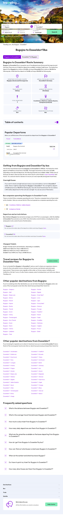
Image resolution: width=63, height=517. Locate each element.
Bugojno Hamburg (36, 323)
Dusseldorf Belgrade (37, 374)
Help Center (51, 504)
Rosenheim (51, 174)
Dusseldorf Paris (8, 360)
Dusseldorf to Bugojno (29, 57)
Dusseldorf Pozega (37, 385)
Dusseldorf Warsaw (37, 377)
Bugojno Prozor (36, 328)
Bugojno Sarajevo (8, 289)
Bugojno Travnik (8, 309)
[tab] (31, 150)
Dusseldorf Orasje (8, 396)
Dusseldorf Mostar (9, 371)
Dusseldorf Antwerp (37, 365)
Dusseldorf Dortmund (37, 360)
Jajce (46, 174)
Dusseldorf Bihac (36, 388)
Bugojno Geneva (36, 306)
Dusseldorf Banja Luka (10, 374)
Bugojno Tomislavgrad (10, 317)
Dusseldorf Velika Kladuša (11, 382)
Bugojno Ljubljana (8, 331)
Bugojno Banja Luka (9, 295)
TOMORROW (17, 139)
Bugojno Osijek (36, 317)
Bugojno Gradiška (36, 320)
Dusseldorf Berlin (36, 363)
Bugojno (9, 81)
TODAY (8, 139)
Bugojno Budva (8, 306)
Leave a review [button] (53, 261)
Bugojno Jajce (35, 300)
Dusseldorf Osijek (36, 382)
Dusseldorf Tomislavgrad (10, 391)
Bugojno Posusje (36, 309)
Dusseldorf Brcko (8, 393)
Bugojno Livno (35, 298)
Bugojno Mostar (36, 289)
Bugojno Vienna (8, 328)
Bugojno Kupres (8, 303)
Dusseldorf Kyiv (36, 368)
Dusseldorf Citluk (8, 388)
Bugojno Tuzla (7, 334)
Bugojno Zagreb (36, 292)
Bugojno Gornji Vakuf (37, 303)
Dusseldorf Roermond (10, 357)
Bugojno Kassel (36, 314)
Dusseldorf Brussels (37, 354)
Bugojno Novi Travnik (9, 320)
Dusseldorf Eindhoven (9, 354)
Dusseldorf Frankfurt (37, 351)
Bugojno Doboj (8, 314)
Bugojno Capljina (36, 326)
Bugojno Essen (7, 323)
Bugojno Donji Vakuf (37, 295)
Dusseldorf (42, 81)
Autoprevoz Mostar (14, 209)
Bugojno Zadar (35, 331)
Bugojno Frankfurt (36, 312)
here (44, 228)
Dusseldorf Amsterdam (10, 351)
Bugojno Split (7, 292)
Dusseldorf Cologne (9, 363)
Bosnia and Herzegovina (20, 81)
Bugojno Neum (7, 326)
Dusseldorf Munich (36, 371)
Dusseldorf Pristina (9, 365)
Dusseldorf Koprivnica (38, 379)
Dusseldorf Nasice (36, 393)
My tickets (45, 3)
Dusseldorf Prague (9, 368)
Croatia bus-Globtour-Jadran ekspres (19, 205)
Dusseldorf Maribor (9, 377)
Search (54, 32)
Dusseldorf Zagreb (9, 379)
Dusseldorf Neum (8, 385)
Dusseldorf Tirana (36, 357)
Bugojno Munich (8, 300)
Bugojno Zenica (8, 298)
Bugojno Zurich (7, 312)
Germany (49, 81)
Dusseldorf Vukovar (37, 391)
